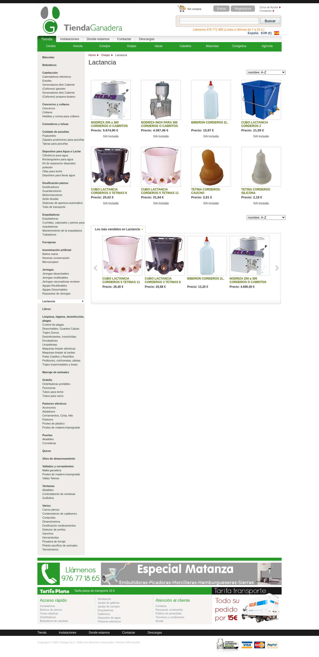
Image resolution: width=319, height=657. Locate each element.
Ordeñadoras (48, 617)
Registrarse (243, 8)
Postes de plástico (53, 423)
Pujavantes (49, 135)
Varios (46, 505)
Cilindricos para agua (55, 155)
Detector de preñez (54, 529)
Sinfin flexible (50, 198)
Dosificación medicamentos (59, 525)
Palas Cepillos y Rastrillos (58, 356)
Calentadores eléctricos (56, 76)
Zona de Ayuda (269, 7)
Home (92, 55)
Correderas (49, 443)
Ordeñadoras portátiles (56, 383)
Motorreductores (52, 194)
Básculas (48, 57)
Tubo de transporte (54, 206)
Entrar (221, 8)
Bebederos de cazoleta (54, 620)
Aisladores (48, 411)
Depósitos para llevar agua (58, 175)
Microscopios (50, 261)
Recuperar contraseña (169, 609)
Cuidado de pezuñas (55, 131)
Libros (46, 308)
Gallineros (104, 613)
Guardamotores (51, 190)
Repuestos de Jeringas (56, 293)
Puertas (47, 435)
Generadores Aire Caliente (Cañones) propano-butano (58, 94)
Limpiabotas (49, 344)
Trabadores (49, 234)
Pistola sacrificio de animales (60, 545)
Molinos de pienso (51, 609)
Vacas (158, 46)
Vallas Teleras (50, 478)
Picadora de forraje (54, 541)
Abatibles (48, 439)
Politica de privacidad (168, 613)
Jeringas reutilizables (55, 277)
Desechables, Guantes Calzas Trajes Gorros (60, 330)
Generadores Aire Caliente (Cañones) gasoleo (58, 86)
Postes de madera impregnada (61, 427)
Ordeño (47, 379)
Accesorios (49, 407)
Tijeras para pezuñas (55, 143)
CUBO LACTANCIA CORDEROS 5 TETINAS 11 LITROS (160, 193)
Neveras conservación (56, 257)
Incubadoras (47, 605)
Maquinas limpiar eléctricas (59, 348)
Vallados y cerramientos (58, 466)
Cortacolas (49, 517)
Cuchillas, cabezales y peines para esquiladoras (63, 224)
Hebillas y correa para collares (60, 116)
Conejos (104, 46)
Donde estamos (98, 39)
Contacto (161, 605)
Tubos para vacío (53, 395)
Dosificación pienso (55, 182)
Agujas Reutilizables (54, 285)
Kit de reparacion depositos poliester (59, 165)
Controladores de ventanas (58, 493)
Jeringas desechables (55, 273)
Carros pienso (50, 509)
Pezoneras (49, 387)
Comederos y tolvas (55, 123)
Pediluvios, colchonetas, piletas (61, 360)
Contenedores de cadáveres (59, 513)
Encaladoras (50, 340)
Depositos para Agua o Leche (61, 151)
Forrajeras (49, 242)
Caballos (185, 46)
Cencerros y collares (55, 104)
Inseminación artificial (56, 249)
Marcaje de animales (55, 372)
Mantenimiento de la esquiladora (62, 230)
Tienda (46, 39)
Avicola (77, 46)
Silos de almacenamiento (58, 458)
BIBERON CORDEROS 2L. (209, 122)
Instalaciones (69, 39)
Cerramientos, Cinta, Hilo (57, 415)
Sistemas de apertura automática (62, 202)
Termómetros (50, 549)
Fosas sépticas (49, 613)
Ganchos (47, 533)
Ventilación (104, 598)
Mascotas (212, 46)
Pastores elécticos (54, 403)
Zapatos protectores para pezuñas (63, 139)
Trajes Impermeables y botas (60, 364)
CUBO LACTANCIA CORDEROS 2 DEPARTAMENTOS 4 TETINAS (255, 128)
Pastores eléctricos (109, 621)
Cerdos (51, 46)
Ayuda (159, 620)
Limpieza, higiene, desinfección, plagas (63, 318)
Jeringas (48, 269)
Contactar (266, 10)
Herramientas (50, 537)
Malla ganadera (51, 470)
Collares (47, 112)
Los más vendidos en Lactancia (117, 229)
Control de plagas (53, 324)
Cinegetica (239, 46)
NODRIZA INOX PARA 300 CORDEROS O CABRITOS (159, 124)
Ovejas (105, 55)
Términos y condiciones (170, 617)
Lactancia (48, 301)
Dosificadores (50, 186)
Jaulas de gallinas (108, 602)
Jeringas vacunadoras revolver (61, 281)
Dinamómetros (51, 521)
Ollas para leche (52, 171)
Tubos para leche (53, 391)
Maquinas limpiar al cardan (58, 352)
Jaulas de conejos (109, 606)
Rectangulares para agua (57, 159)
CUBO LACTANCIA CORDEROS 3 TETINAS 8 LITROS (109, 193)
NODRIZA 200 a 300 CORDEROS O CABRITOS (109, 124)
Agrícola (267, 46)
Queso (46, 450)
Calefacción (50, 72)
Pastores (47, 419)
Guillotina (48, 497)
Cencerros (48, 108)
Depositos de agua (109, 617)
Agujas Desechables (54, 289)
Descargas (147, 39)
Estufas (47, 80)
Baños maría (50, 253)
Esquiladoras (51, 214)
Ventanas (48, 485)
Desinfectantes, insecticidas (59, 336)
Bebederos (49, 64)
